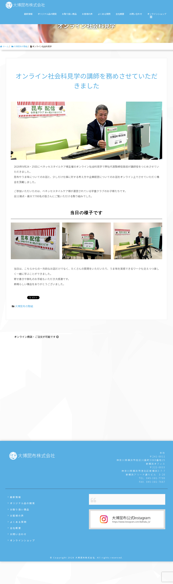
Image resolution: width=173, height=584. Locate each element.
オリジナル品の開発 (47, 13)
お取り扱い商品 (69, 13)
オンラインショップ (156, 13)
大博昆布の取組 (24, 306)
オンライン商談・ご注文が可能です (35, 337)
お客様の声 (87, 13)
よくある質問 (104, 13)
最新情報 (28, 13)
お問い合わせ (135, 13)
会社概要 (120, 13)
